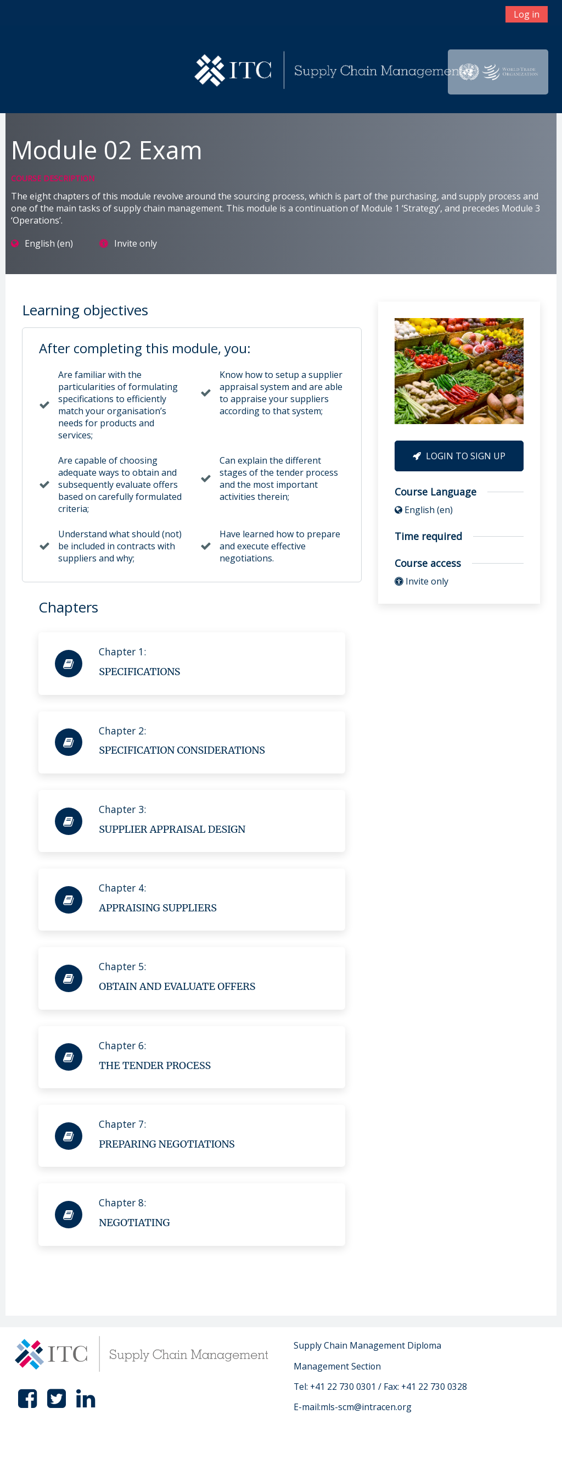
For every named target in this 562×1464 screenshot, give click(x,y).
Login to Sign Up (459, 456)
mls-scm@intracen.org (366, 1407)
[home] (330, 71)
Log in (526, 14)
